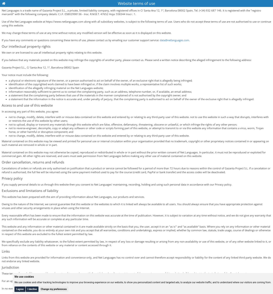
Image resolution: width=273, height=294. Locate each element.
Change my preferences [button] (54, 289)
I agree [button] (20, 289)
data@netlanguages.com (174, 40)
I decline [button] (32, 289)
